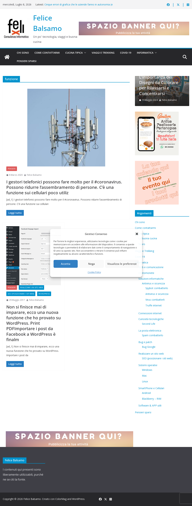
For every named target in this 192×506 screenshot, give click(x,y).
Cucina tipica (74, 52)
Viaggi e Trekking (103, 52)
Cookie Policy (94, 272)
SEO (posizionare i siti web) (21, 294)
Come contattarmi (47, 52)
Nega (91, 263)
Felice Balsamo (34, 174)
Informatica (145, 52)
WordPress (44, 294)
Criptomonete (146, 273)
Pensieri (12, 169)
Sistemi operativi (147, 365)
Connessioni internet (150, 313)
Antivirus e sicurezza (153, 283)
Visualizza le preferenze (122, 263)
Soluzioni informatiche (151, 278)
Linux (145, 381)
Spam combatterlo (152, 335)
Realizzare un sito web (31, 287)
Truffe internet (153, 305)
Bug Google (148, 346)
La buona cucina (147, 238)
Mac (144, 375)
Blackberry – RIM (151, 398)
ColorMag (61, 499)
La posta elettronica (149, 330)
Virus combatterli (155, 299)
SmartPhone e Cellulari (151, 388)
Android (146, 393)
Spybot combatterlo (156, 288)
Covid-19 (125, 52)
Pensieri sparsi (26, 61)
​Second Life (148, 323)
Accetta (65, 263)
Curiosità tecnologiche (151, 319)
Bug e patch (145, 342)
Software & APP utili (149, 405)
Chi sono (23, 52)
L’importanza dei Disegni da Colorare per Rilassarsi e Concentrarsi (158, 85)
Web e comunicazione (150, 267)
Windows (147, 370)
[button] (137, 234)
